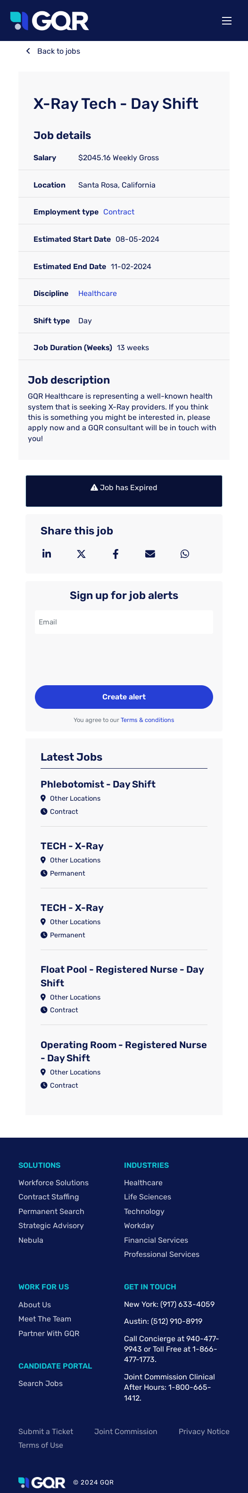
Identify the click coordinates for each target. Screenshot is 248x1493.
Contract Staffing (48, 1196)
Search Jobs (40, 1383)
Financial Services (156, 1240)
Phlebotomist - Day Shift (98, 784)
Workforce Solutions (53, 1182)
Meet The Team (44, 1318)
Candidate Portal (55, 1366)
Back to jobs (57, 51)
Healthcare (97, 293)
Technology (144, 1211)
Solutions (39, 1165)
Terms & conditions (147, 719)
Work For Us (43, 1286)
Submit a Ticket (45, 1431)
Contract (118, 211)
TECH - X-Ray (72, 846)
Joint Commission (125, 1431)
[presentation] (106, 660)
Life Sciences (147, 1196)
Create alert (124, 696)
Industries (146, 1165)
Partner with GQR (48, 1333)
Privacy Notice (204, 1431)
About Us (34, 1304)
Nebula (30, 1240)
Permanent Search (51, 1211)
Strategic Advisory (51, 1225)
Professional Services (161, 1254)
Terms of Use (40, 1445)
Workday (139, 1225)
